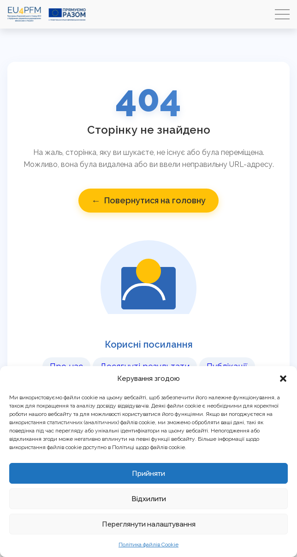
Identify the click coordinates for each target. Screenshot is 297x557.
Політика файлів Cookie (148, 544)
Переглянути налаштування (149, 524)
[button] (283, 378)
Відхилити (148, 498)
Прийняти (148, 473)
